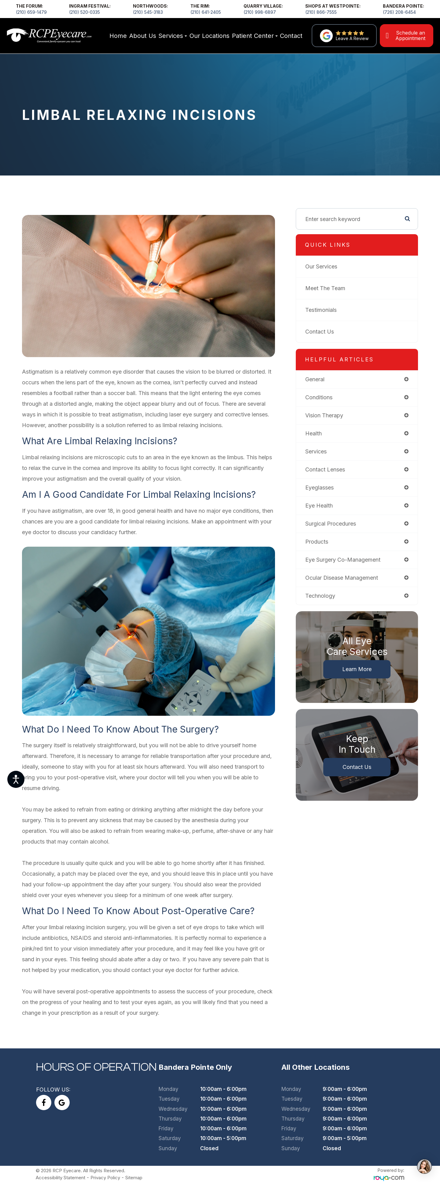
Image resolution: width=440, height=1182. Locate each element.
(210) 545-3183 (148, 12)
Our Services (325, 267)
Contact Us (323, 332)
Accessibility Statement (66, 1174)
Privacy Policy (117, 1174)
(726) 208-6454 (399, 12)
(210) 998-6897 (260, 12)
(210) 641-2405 (205, 12)
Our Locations (209, 35)
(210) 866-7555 (321, 12)
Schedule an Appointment (410, 35)
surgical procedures (334, 524)
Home (118, 35)
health (317, 434)
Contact (291, 35)
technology (324, 596)
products (320, 542)
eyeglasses (323, 488)
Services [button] (172, 35)
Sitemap (150, 1174)
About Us (142, 35)
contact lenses (328, 470)
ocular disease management (345, 578)
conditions (322, 398)
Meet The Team (329, 289)
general (318, 380)
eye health (322, 506)
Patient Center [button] (255, 35)
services (319, 452)
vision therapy (327, 416)
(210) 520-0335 (84, 12)
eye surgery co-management (346, 560)
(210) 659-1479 (31, 12)
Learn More (358, 670)
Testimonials (324, 310)
